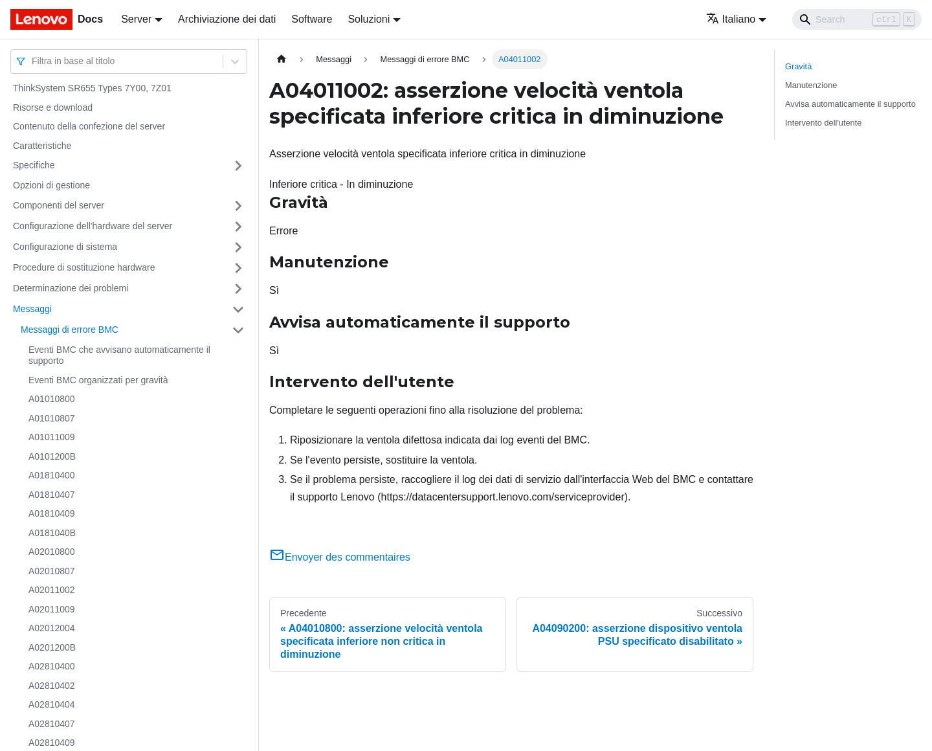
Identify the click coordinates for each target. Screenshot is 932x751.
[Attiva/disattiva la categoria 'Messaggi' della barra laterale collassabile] (238, 309)
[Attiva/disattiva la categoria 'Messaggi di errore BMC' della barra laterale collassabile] (238, 330)
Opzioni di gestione (51, 185)
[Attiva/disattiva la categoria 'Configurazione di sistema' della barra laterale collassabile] (238, 247)
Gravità (798, 66)
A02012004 (51, 628)
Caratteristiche (42, 145)
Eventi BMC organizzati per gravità (98, 380)
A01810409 (51, 513)
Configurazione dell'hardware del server (92, 226)
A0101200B (52, 456)
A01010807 (51, 418)
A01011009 (51, 437)
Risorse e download (53, 107)
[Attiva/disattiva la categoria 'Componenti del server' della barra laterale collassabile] (238, 206)
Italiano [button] (731, 19)
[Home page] (281, 59)
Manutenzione (811, 85)
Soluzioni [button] (369, 19)
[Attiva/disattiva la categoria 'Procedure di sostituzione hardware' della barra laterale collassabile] (238, 268)
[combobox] (33, 61)
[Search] (857, 19)
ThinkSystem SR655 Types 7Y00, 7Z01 (92, 88)
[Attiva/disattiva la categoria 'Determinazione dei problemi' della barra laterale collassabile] (238, 288)
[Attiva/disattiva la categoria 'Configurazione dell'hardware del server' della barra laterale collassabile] (238, 226)
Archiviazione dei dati (227, 19)
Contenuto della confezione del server (89, 126)
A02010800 (51, 551)
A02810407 (51, 724)
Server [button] (136, 19)
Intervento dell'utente (823, 123)
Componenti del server (58, 205)
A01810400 (51, 475)
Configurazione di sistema (65, 246)
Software (311, 19)
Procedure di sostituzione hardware (84, 267)
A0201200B (52, 647)
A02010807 (51, 571)
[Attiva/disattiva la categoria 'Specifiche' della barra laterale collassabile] (238, 165)
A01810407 (51, 494)
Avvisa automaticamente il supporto (850, 104)
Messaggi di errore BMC (69, 329)
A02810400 (51, 666)
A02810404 (51, 704)
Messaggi (32, 309)
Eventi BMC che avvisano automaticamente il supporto (119, 355)
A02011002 (51, 590)
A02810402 (51, 685)
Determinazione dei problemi (70, 288)
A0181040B (52, 533)
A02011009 (51, 609)
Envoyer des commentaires (339, 557)
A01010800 (51, 399)
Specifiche (34, 165)
